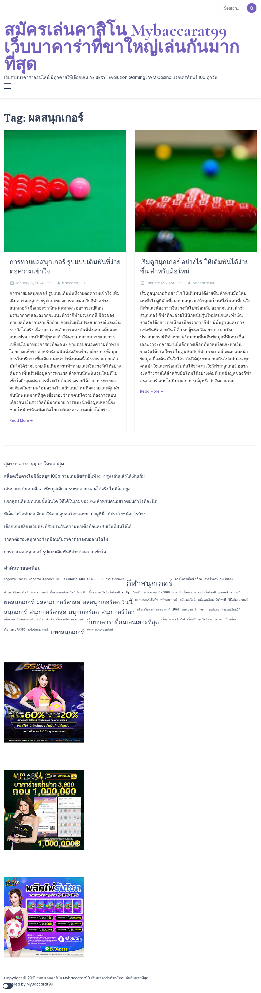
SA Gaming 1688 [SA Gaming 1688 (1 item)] (73, 579)
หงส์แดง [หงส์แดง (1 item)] (214, 610)
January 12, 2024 (29, 283)
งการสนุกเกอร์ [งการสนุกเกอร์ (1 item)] (39, 592)
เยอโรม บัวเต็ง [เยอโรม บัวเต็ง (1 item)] (45, 619)
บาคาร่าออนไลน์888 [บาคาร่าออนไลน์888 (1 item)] (157, 592)
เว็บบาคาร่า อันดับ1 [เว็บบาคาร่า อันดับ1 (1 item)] (173, 619)
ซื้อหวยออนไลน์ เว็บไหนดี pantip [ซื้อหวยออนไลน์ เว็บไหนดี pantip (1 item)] (109, 592)
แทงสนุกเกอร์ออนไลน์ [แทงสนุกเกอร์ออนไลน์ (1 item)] (99, 630)
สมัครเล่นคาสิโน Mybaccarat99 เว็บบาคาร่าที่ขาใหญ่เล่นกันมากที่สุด (121, 47)
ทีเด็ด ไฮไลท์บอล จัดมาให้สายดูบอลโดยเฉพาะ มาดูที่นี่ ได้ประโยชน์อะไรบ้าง (74, 514)
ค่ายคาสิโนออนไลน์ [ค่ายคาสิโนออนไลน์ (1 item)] (16, 592)
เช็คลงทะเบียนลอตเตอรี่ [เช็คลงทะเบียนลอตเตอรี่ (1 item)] (18, 619)
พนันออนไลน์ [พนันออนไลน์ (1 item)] (187, 600)
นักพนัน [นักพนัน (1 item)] (136, 592)
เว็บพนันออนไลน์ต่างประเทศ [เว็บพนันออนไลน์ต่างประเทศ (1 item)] (204, 619)
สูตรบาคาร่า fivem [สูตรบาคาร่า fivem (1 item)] (194, 610)
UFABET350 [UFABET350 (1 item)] (95, 579)
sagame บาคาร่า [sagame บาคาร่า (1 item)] (15, 579)
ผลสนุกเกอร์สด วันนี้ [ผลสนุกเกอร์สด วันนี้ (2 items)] (108, 602)
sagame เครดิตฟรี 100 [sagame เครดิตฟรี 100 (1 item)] (44, 579)
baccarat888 (73, 283)
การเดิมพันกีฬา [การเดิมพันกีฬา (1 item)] (115, 579)
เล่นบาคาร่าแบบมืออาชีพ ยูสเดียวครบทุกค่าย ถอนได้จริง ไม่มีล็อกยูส (67, 489)
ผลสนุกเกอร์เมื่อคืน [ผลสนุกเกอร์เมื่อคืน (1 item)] (146, 600)
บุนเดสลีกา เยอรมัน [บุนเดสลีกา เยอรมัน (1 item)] (230, 592)
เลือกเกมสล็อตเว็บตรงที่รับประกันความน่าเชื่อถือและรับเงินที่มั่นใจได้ (68, 526)
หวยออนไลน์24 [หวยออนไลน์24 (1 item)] (230, 610)
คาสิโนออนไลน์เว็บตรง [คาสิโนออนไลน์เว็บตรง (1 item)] (218, 579)
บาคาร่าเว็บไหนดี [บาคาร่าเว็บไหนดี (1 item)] (205, 592)
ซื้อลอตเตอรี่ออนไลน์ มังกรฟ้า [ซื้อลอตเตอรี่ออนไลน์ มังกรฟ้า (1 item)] (68, 592)
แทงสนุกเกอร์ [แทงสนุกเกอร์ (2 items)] (67, 632)
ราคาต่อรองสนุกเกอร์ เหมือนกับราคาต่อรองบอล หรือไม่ (56, 539)
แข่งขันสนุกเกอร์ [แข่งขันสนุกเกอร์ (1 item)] (38, 630)
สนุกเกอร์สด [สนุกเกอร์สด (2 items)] (84, 612)
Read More (19, 420)
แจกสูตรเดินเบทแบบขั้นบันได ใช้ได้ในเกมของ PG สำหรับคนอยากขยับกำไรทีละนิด (80, 501)
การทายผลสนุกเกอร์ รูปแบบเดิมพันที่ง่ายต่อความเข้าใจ (65, 266)
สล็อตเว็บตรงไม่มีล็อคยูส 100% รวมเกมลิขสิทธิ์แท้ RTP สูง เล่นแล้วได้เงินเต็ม (74, 476)
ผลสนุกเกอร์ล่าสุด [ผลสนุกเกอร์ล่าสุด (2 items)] (58, 602)
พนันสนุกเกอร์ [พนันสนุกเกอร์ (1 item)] (168, 600)
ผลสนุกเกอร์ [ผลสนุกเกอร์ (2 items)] (19, 602)
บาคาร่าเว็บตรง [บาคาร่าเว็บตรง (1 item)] (182, 592)
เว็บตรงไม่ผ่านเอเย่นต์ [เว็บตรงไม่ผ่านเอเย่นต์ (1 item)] (69, 619)
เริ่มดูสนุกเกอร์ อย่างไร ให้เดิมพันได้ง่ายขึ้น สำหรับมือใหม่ (194, 266)
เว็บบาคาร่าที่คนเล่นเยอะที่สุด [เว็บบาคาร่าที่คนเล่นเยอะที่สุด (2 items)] (122, 622)
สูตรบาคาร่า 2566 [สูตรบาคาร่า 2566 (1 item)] (168, 610)
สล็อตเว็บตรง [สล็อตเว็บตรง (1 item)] (145, 610)
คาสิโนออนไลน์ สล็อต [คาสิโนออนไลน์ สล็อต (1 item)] (188, 579)
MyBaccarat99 (40, 984)
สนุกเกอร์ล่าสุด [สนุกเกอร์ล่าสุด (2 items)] (47, 612)
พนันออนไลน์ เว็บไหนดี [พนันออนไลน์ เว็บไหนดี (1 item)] (212, 600)
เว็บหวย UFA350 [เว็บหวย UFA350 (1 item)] (15, 630)
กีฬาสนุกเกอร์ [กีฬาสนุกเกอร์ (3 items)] (149, 583)
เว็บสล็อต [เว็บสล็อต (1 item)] (230, 619)
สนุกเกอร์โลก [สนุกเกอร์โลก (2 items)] (118, 612)
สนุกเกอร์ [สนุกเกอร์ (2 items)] (15, 612)
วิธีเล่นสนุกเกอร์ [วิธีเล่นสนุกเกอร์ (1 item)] (238, 600)
